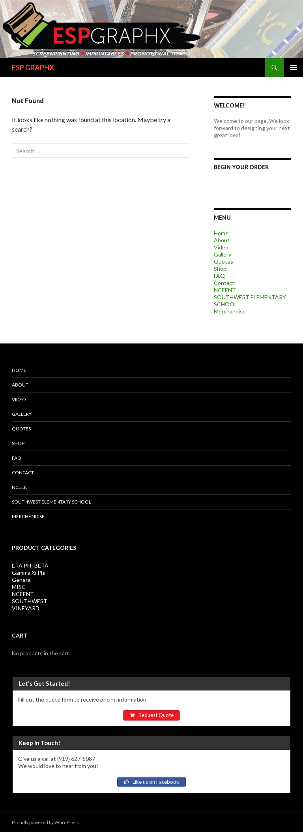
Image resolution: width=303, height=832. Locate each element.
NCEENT (225, 290)
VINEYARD (25, 608)
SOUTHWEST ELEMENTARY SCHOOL (51, 502)
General (22, 579)
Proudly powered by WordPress (45, 822)
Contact (224, 282)
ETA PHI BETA (30, 565)
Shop (220, 268)
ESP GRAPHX (33, 67)
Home (221, 233)
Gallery (222, 254)
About (222, 240)
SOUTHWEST (29, 601)
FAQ (219, 275)
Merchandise (230, 311)
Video (221, 247)
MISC (19, 586)
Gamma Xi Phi (28, 572)
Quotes (223, 261)
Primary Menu (293, 67)
